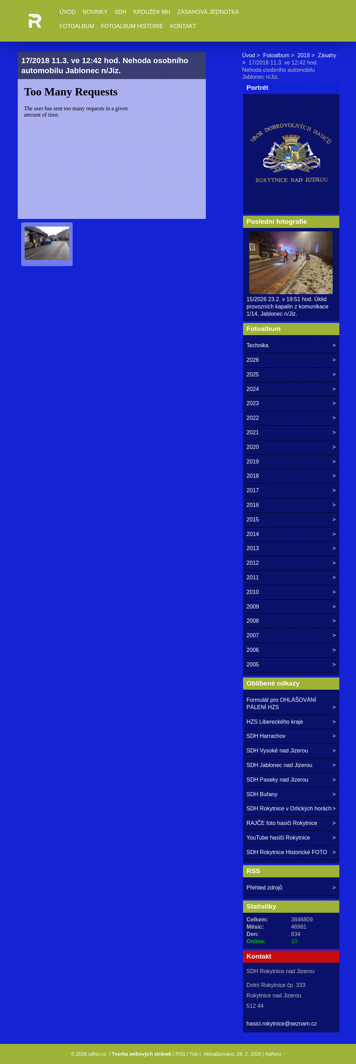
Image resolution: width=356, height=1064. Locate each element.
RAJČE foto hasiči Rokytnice (281, 823)
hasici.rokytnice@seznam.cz (281, 1024)
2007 (252, 635)
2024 (252, 389)
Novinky (94, 12)
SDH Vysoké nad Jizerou (277, 751)
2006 (252, 650)
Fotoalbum (76, 26)
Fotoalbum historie (132, 26)
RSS (181, 1054)
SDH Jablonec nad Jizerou (279, 765)
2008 (252, 621)
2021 (252, 432)
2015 (252, 519)
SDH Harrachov (265, 736)
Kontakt (183, 26)
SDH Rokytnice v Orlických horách (289, 808)
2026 (252, 360)
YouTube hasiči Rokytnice (278, 838)
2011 (252, 577)
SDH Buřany (261, 794)
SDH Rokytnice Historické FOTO (286, 852)
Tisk (193, 1054)
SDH (120, 12)
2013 (252, 548)
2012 (252, 563)
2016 (252, 505)
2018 (304, 55)
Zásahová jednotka (208, 12)
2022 (252, 418)
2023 (252, 403)
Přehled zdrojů (264, 888)
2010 (252, 592)
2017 (252, 490)
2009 (252, 607)
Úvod (67, 12)
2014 (252, 534)
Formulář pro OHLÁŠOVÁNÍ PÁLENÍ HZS (281, 703)
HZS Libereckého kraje (274, 722)
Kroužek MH (151, 12)
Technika (257, 345)
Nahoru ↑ (275, 1054)
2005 (252, 664)
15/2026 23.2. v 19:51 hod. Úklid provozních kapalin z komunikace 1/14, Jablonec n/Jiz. (287, 306)
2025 (252, 374)
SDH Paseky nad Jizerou (277, 780)
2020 (252, 447)
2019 (252, 462)
